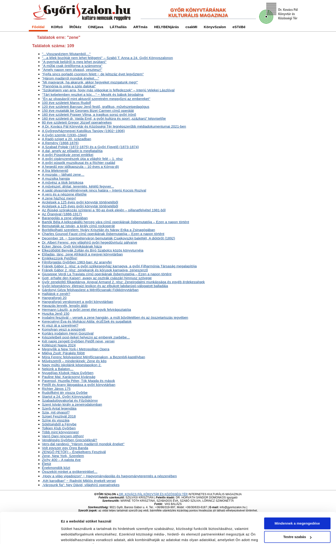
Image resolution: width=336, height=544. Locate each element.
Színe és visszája (55, 420)
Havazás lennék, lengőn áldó (65, 306)
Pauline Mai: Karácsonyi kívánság (68, 377)
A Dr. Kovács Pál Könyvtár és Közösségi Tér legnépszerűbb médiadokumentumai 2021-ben (114, 126)
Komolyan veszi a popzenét (63, 329)
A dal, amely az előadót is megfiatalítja (72, 151)
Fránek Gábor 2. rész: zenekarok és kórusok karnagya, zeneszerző (95, 270)
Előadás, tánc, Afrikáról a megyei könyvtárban (82, 254)
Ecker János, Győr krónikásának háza (72, 246)
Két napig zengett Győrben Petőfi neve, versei (78, 341)
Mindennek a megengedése (297, 494)
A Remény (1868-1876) (60, 143)
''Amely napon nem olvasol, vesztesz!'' (72, 70)
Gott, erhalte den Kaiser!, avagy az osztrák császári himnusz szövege (97, 278)
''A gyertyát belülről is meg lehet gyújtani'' (74, 62)
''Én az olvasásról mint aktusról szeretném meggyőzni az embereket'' (96, 99)
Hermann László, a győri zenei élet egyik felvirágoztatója (86, 310)
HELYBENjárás (166, 27)
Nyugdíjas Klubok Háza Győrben (68, 373)
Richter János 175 (56, 389)
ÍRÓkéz (75, 27)
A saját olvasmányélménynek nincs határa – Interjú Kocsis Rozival (94, 190)
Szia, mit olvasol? (56, 412)
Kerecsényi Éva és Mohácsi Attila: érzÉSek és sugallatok (87, 321)
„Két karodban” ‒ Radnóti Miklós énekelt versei (79, 481)
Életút (46, 464)
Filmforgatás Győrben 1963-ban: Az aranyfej (77, 262)
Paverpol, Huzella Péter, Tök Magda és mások (78, 381)
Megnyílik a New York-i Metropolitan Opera (75, 349)
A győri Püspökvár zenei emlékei (67, 155)
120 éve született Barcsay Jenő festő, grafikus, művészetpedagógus (96, 107)
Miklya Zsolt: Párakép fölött (63, 353)
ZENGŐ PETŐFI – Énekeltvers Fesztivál (74, 452)
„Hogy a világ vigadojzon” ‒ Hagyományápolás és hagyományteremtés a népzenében (109, 476)
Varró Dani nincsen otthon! (63, 436)
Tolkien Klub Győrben (59, 428)
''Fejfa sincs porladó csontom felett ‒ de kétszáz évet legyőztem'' (93, 74)
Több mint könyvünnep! (60, 432)
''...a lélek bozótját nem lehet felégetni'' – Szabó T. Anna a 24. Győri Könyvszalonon (107, 58)
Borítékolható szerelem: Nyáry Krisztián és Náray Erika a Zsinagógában (98, 230)
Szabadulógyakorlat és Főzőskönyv (70, 400)
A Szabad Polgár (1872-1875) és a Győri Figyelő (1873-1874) (90, 147)
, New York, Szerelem (63, 456)
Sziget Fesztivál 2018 (59, 416)
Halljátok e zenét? (56, 294)
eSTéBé (238, 27)
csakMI (191, 27)
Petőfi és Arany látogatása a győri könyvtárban (78, 385)
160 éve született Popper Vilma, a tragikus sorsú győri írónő (89, 114)
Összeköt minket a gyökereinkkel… (70, 472)
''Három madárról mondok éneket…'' (70, 78)
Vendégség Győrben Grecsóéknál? (69, 440)
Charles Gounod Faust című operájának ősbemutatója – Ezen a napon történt (103, 234)
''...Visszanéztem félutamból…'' (66, 54)
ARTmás (140, 27)
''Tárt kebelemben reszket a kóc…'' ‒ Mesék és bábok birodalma (93, 94)
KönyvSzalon (215, 27)
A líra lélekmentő (55, 170)
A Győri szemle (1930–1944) (64, 135)
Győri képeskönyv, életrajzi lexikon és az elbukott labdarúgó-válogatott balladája (105, 286)
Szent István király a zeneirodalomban (72, 404)
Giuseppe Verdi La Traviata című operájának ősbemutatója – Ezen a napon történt (107, 274)
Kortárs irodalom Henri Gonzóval (68, 333)
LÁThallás (118, 27)
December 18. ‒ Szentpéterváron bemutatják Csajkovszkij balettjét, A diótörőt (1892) (108, 238)
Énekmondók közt (56, 468)
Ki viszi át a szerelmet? (60, 325)
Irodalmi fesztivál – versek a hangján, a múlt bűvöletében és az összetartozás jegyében (115, 317)
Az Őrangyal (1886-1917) (62, 214)
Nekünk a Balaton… (58, 369)
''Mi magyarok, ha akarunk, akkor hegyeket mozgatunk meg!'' (90, 82)
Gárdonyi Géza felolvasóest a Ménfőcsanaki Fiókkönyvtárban (90, 290)
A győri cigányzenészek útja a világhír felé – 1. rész (82, 159)
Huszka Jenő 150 (55, 313)
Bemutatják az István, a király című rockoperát (78, 226)
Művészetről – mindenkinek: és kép (74, 361)
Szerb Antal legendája (59, 408)
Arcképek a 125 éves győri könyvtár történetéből (80, 202)
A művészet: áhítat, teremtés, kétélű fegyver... (78, 186)
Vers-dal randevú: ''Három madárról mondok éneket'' (83, 444)
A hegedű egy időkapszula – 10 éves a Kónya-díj (80, 167)
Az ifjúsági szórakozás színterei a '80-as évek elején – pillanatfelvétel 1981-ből (104, 210)
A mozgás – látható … (63, 174)
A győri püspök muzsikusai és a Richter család (78, 163)
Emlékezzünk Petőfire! (59, 258)
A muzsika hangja (56, 178)
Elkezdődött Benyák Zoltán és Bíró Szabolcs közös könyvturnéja (93, 250)
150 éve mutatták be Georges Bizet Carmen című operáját (88, 111)
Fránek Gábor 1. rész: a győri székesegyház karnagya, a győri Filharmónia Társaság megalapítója (119, 266)
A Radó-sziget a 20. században (66, 139)
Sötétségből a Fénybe (59, 424)
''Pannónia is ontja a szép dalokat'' (69, 86)
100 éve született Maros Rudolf (66, 103)
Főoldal (38, 27)
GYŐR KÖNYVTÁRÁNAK (198, 10)
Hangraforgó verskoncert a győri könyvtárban (77, 302)
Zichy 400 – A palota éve (61, 460)
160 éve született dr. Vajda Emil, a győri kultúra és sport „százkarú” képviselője (104, 118)
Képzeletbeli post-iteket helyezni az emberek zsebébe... (86, 337)
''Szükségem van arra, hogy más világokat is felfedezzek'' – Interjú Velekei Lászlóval (108, 90)
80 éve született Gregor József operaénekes (77, 122)
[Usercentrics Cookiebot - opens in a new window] (30, 534)
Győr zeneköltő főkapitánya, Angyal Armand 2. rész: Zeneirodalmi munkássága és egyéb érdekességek (123, 282)
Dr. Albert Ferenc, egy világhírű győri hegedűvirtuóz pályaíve (89, 242)
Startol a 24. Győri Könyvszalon (67, 396)
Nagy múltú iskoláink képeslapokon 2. (71, 365)
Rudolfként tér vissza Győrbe (65, 393)
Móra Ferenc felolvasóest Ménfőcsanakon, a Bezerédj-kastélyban (93, 357)
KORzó (57, 27)
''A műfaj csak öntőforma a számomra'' (72, 66)
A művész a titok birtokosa (62, 182)
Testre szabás (297, 508)
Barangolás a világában (65, 218)
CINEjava (95, 27)
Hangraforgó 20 (54, 298)
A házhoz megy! (59, 198)
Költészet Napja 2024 (59, 345)
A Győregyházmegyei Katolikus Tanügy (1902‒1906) (83, 131)
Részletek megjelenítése (81, 535)
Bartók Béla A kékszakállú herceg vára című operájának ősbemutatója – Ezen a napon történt (115, 222)
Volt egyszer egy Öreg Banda (65, 448)
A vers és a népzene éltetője (64, 194)
